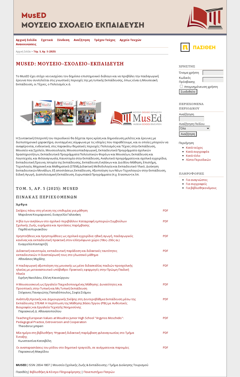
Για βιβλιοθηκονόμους (201, 188)
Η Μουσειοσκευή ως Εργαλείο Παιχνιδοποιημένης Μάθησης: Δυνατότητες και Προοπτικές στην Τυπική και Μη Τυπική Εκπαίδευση (69, 286)
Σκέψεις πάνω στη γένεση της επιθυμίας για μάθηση (52, 210)
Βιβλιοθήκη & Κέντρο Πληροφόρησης (55, 372)
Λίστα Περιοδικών (198, 160)
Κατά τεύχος (194, 148)
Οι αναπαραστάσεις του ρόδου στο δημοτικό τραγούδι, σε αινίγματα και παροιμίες (72, 347)
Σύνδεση (63, 40)
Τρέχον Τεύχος (104, 40)
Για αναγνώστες (197, 180)
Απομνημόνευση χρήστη (201, 87)
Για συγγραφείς (196, 184)
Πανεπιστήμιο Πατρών (99, 372)
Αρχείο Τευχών (130, 40)
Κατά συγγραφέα (197, 152)
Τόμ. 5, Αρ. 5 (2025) (44, 51)
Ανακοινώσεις (26, 44)
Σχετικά (47, 40)
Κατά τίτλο (193, 156)
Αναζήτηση (82, 40)
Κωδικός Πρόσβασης (187, 80)
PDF (165, 210)
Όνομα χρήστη (189, 73)
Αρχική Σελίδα (26, 40)
